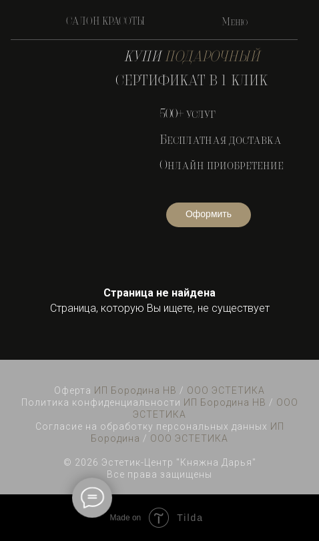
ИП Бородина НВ (135, 390)
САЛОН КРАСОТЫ (105, 22)
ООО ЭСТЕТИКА (226, 390)
